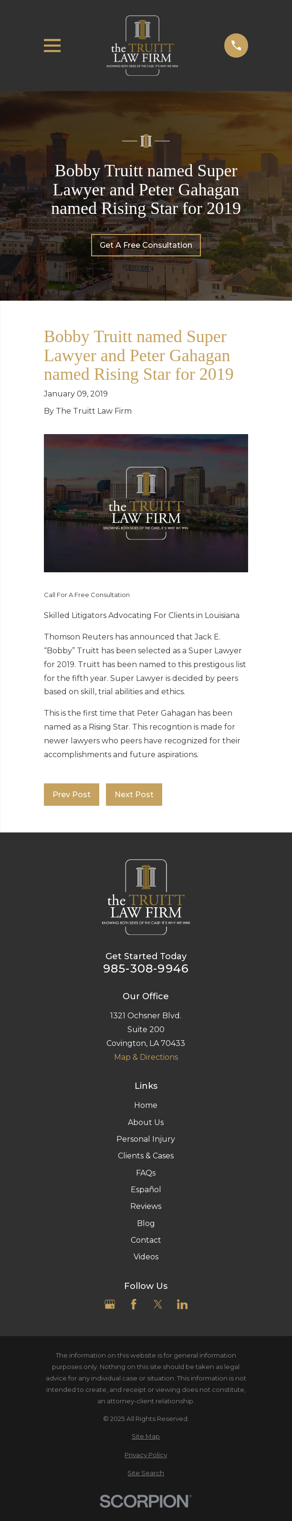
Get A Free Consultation (146, 245)
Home (145, 1105)
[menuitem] (146, 1436)
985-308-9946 (146, 968)
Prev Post (71, 794)
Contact (146, 1240)
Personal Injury (145, 1139)
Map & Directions (146, 1057)
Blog (146, 1223)
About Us (146, 1122)
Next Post (134, 794)
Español (146, 1189)
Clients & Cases (146, 1155)
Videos (146, 1256)
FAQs (146, 1172)
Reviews (145, 1206)
